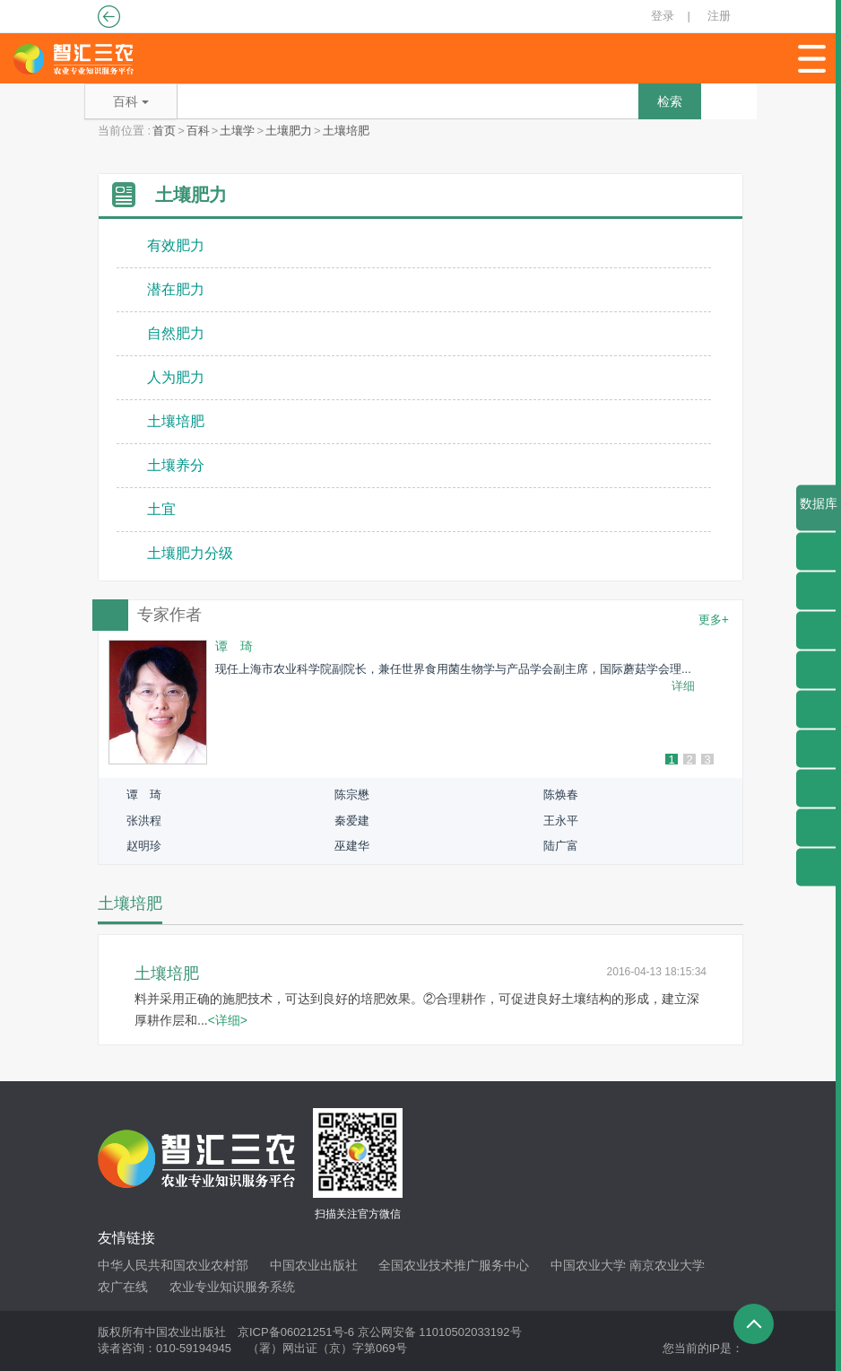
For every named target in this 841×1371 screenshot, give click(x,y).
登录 (662, 15)
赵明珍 (143, 845)
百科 (198, 130)
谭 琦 (143, 794)
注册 (719, 15)
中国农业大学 (588, 1265)
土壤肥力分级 (190, 553)
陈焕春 (560, 794)
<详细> (227, 1020)
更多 (713, 619)
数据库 (818, 513)
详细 (683, 686)
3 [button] (707, 760)
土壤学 (237, 130)
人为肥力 (175, 377)
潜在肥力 (175, 289)
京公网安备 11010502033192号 (440, 1332)
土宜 (161, 509)
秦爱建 (351, 820)
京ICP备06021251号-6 (296, 1332)
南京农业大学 (667, 1265)
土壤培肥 (346, 130)
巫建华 (351, 845)
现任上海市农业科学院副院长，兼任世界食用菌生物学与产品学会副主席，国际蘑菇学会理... (453, 669)
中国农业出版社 (314, 1265)
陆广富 (560, 845)
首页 (164, 130)
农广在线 (123, 1286)
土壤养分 (175, 465)
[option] (420, 702)
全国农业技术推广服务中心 (453, 1265)
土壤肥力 (288, 130)
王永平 (560, 820)
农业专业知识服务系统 (232, 1286)
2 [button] (689, 760)
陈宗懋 (351, 794)
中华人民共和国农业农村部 (173, 1265)
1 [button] (671, 760)
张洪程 (143, 820)
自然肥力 (175, 333)
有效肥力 (175, 245)
